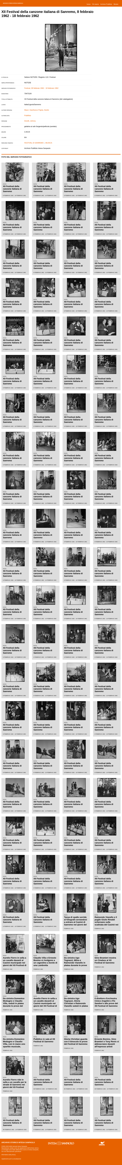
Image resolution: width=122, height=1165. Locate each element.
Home (89, 4)
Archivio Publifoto (106, 4)
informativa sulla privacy (8, 1154)
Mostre (116, 4)
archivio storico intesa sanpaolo (19, 3)
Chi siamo (95, 4)
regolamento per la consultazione (11, 1159)
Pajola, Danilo (43, 110)
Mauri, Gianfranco (31, 110)
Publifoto (27, 115)
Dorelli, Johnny (30, 121)
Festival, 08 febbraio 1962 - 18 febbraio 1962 (41, 88)
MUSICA (48, 143)
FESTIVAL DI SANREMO (34, 143)
